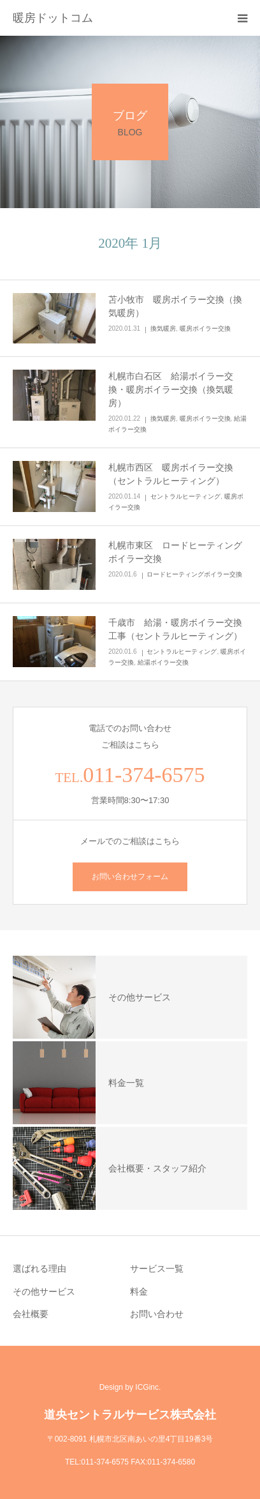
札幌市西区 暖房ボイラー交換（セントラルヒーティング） (170, 474)
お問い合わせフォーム (130, 876)
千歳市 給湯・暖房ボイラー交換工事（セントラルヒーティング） (175, 629)
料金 (139, 1291)
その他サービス (44, 1291)
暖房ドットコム (53, 17)
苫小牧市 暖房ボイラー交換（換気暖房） (175, 306)
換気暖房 (163, 328)
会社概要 (30, 1314)
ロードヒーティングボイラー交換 (194, 574)
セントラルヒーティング (185, 496)
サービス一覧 (157, 1268)
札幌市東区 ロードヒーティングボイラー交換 (175, 552)
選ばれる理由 (39, 1268)
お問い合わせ (157, 1314)
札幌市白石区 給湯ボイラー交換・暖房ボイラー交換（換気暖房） (170, 389)
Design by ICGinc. (130, 1387)
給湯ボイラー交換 (163, 662)
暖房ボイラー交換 (205, 328)
